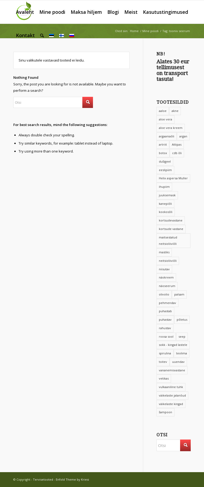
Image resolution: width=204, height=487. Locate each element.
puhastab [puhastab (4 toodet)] (165, 311)
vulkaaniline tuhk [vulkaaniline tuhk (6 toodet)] (171, 387)
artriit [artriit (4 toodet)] (163, 144)
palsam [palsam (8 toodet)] (179, 294)
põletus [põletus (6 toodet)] (182, 319)
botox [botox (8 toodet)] (163, 153)
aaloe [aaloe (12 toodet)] (163, 111)
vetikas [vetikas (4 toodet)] (164, 378)
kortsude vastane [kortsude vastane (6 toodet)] (171, 229)
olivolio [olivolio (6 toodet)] (164, 294)
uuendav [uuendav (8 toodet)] (178, 362)
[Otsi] (41, 35)
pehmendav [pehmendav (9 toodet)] (167, 303)
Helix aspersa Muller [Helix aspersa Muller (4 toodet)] (173, 178)
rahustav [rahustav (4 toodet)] (165, 328)
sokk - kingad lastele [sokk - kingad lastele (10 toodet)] (173, 345)
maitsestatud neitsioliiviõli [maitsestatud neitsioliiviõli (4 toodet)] (168, 240)
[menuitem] (25, 12)
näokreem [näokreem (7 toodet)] (166, 277)
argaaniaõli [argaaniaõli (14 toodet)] (166, 136)
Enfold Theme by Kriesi (72, 479)
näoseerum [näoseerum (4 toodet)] (167, 286)
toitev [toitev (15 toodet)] (163, 362)
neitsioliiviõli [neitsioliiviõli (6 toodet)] (168, 261)
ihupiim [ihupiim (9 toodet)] (164, 187)
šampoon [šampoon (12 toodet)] (165, 412)
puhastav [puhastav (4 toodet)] (165, 319)
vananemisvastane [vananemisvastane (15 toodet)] (172, 370)
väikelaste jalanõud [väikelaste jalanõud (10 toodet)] (172, 395)
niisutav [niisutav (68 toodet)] (164, 269)
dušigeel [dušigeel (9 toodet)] (165, 161)
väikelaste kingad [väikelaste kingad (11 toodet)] (171, 404)
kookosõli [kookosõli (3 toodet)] (165, 212)
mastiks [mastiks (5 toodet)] (164, 252)
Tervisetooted (43, 479)
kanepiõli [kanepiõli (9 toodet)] (165, 204)
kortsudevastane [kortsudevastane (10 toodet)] (170, 220)
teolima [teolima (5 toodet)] (181, 353)
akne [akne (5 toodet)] (175, 111)
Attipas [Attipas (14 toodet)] (176, 144)
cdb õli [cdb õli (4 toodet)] (177, 153)
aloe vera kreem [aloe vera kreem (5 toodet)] (170, 128)
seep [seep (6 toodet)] (181, 336)
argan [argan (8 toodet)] (183, 136)
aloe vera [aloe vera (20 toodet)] (165, 119)
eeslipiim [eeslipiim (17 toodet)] (165, 170)
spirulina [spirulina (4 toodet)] (165, 353)
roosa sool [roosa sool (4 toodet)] (166, 336)
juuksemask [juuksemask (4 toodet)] (167, 195)
